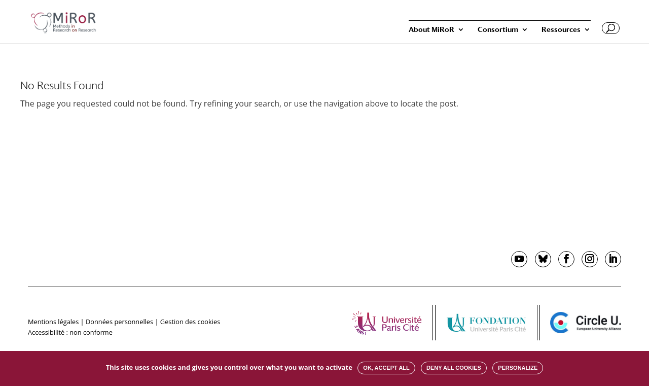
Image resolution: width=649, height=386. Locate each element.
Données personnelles (119, 321)
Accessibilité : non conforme (70, 332)
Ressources (561, 29)
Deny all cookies (453, 368)
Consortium (498, 29)
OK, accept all (386, 368)
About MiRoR (431, 29)
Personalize (517, 368)
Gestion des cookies (190, 321)
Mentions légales (53, 321)
